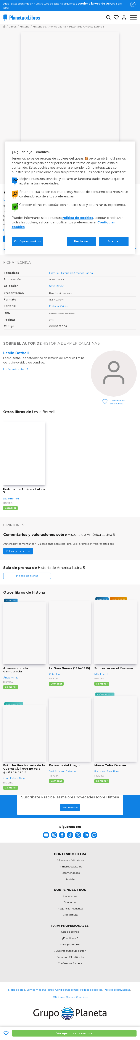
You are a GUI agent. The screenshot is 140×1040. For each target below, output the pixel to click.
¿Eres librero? (70, 938)
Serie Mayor (56, 285)
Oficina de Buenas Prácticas (70, 997)
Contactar (70, 902)
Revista (70, 879)
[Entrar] (123, 17)
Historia (54, 273)
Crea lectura (70, 914)
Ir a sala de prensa (27, 575)
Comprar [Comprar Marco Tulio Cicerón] (102, 781)
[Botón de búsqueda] (108, 18)
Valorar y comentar (18, 551)
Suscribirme (70, 807)
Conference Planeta (70, 963)
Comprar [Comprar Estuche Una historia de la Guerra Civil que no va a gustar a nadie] (10, 787)
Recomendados (70, 872)
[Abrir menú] (133, 17)
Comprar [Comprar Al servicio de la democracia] (10, 687)
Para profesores (70, 944)
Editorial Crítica (58, 306)
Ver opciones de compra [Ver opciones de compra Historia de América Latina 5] (74, 1033)
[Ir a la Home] (4, 26)
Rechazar (81, 241)
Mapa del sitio (16, 989)
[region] (70, 197)
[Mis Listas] (115, 17)
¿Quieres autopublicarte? (70, 950)
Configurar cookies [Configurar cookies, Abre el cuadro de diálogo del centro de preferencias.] (27, 241)
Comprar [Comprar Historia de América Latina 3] (10, 508)
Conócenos (70, 896)
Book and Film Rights (70, 957)
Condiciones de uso (67, 989)
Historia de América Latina (76, 273)
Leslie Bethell (16, 353)
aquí (6, 7)
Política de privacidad (117, 989)
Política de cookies (91, 989)
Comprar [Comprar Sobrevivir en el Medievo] (102, 683)
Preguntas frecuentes (70, 908)
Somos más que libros (40, 989)
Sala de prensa (70, 931)
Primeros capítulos (70, 866)
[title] (46, 835)
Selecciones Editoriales (70, 860)
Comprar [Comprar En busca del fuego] (56, 781)
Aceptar (114, 241)
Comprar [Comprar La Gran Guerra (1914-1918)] (56, 683)
